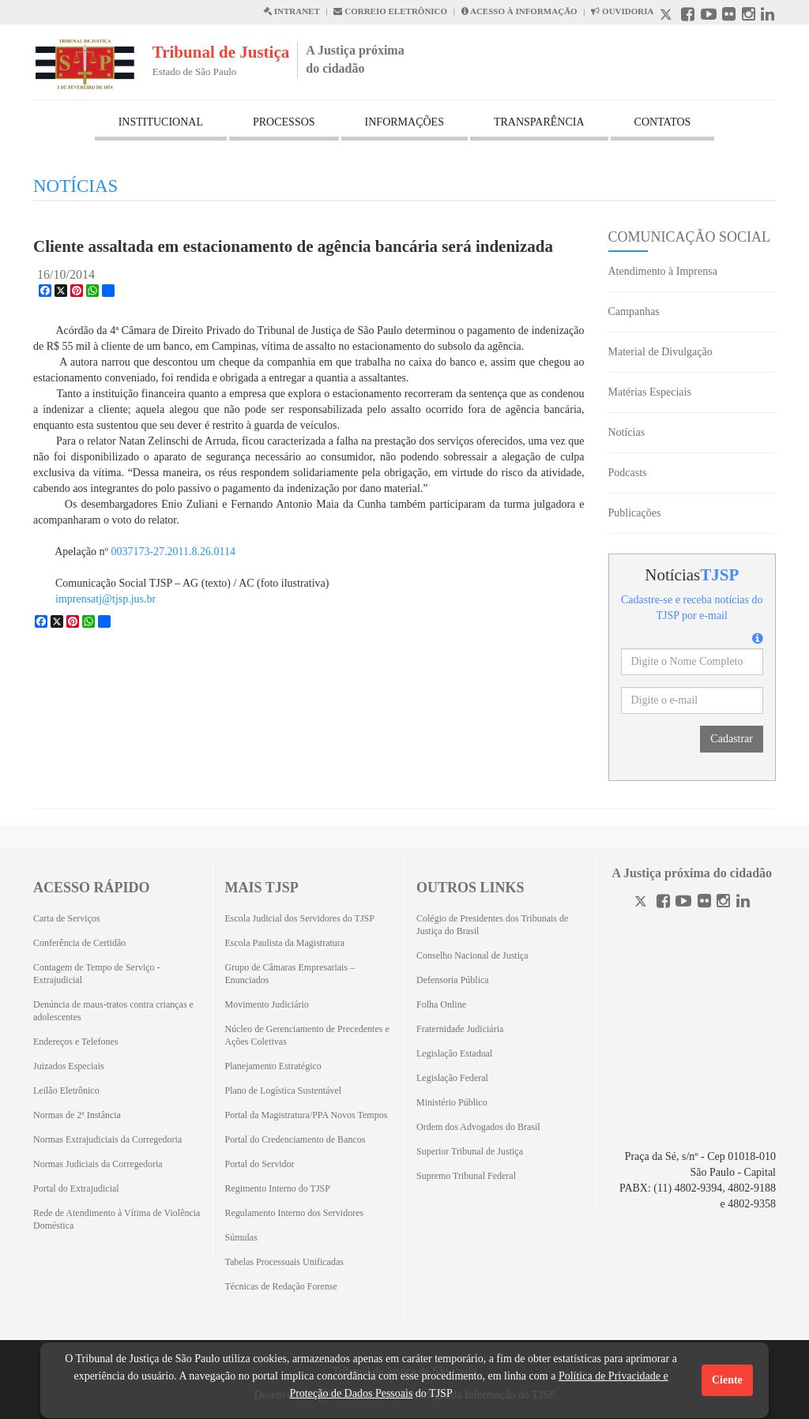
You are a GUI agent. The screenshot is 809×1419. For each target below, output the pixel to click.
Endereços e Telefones (76, 1041)
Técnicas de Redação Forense (281, 1286)
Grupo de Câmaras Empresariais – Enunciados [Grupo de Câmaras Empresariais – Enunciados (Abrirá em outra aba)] (290, 973)
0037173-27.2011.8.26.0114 (173, 551)
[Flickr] (704, 903)
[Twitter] (642, 903)
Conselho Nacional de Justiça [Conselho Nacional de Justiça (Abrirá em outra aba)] (472, 955)
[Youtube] (683, 903)
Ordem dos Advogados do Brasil (478, 1126)
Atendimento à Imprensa (662, 271)
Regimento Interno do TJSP (277, 1188)
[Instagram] (723, 903)
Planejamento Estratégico (273, 1066)
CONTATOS (662, 122)
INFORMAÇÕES (404, 122)
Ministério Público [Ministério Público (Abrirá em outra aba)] (451, 1102)
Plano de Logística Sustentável (283, 1090)
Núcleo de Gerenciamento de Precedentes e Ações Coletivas (307, 1035)
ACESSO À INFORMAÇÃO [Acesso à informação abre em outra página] (519, 11)
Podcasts (627, 473)
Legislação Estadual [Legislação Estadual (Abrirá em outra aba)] (454, 1053)
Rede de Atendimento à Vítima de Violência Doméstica (116, 1219)
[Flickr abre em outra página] (729, 16)
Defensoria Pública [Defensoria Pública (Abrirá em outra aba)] (452, 979)
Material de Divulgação (660, 352)
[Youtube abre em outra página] (708, 16)
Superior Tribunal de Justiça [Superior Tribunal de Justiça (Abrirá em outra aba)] (469, 1151)
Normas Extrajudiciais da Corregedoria (107, 1139)
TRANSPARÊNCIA (539, 122)
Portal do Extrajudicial (76, 1188)
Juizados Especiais (68, 1066)
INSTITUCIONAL (161, 122)
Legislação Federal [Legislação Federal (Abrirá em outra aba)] (452, 1077)
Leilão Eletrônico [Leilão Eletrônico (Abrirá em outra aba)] (66, 1090)
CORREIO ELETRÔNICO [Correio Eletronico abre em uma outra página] (390, 11)
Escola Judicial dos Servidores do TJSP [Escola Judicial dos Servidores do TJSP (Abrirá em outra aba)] (299, 918)
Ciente (727, 1380)
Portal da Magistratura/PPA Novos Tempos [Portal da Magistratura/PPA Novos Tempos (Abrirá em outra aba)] (306, 1115)
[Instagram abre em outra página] (748, 16)
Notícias (626, 432)
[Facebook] (663, 903)
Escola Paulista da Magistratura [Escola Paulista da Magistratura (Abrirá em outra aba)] (285, 942)
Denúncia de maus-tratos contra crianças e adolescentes (113, 1011)
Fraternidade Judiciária (459, 1028)
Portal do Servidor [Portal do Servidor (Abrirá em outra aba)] (260, 1163)
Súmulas (241, 1237)
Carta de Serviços (66, 918)
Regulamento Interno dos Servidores (294, 1212)
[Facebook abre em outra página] (687, 16)
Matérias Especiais (649, 392)
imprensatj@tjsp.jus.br (105, 599)
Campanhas (634, 311)
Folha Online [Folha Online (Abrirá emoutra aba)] (441, 1004)
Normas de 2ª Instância (77, 1115)
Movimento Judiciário (267, 1004)
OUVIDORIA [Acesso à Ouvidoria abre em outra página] (622, 11)
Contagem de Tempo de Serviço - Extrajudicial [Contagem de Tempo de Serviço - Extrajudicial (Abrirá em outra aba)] (96, 973)
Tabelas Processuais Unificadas (284, 1261)
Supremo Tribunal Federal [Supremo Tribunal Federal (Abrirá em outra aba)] (466, 1175)
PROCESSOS (284, 122)
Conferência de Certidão (79, 942)
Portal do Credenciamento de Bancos (295, 1139)
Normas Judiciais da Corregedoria (98, 1163)
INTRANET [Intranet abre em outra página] (291, 11)
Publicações (634, 513)
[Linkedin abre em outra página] (767, 16)
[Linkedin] (743, 903)
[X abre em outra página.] (667, 16)
